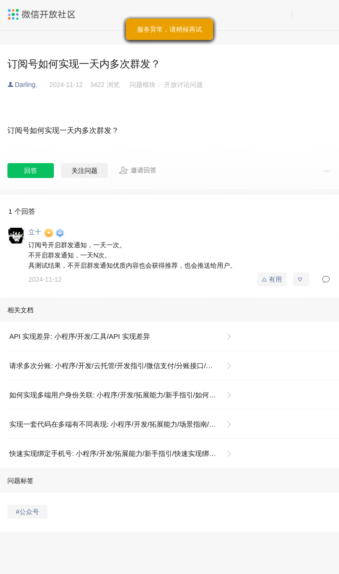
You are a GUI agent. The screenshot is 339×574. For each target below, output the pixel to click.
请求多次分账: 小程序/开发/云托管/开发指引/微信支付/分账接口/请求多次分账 (124, 365)
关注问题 (85, 170)
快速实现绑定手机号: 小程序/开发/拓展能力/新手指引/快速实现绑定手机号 (123, 453)
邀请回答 (137, 170)
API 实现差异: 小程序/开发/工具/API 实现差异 (79, 336)
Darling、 (28, 84)
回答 (30, 170)
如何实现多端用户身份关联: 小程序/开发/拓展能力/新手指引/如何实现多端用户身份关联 (124, 395)
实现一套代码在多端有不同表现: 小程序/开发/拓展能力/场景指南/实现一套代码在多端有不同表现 (124, 424)
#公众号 (27, 511)
